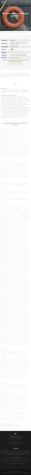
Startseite (6, 32)
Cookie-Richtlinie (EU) (24, 472)
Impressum (5, 472)
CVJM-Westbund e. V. (5, 460)
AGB (18, 472)
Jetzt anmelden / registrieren (15, 63)
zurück (2, 32)
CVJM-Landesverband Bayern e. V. (7, 458)
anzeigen (17, 57)
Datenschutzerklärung (12, 472)
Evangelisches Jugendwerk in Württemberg (15, 463)
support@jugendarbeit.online (16, 442)
